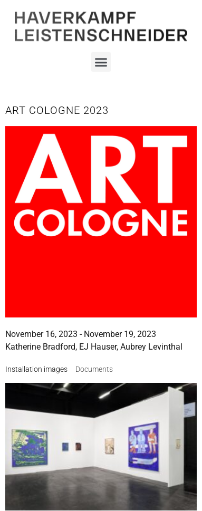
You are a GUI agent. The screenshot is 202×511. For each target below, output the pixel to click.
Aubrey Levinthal (151, 347)
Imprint (100, 420)
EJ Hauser (98, 347)
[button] (101, 58)
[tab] (36, 369)
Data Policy (101, 441)
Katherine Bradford (40, 347)
